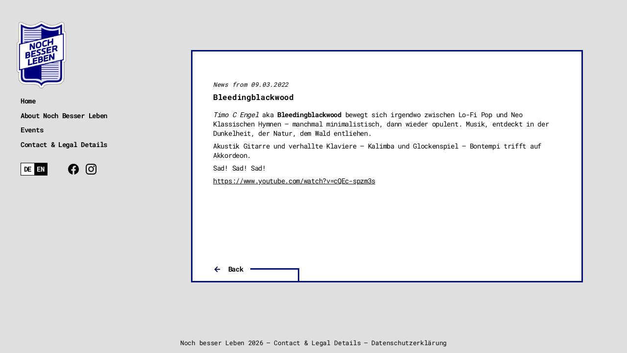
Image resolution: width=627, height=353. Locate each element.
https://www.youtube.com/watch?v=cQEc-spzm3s (294, 180)
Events (32, 129)
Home (28, 100)
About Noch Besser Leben (64, 115)
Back (235, 269)
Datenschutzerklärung (409, 343)
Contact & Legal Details (64, 144)
